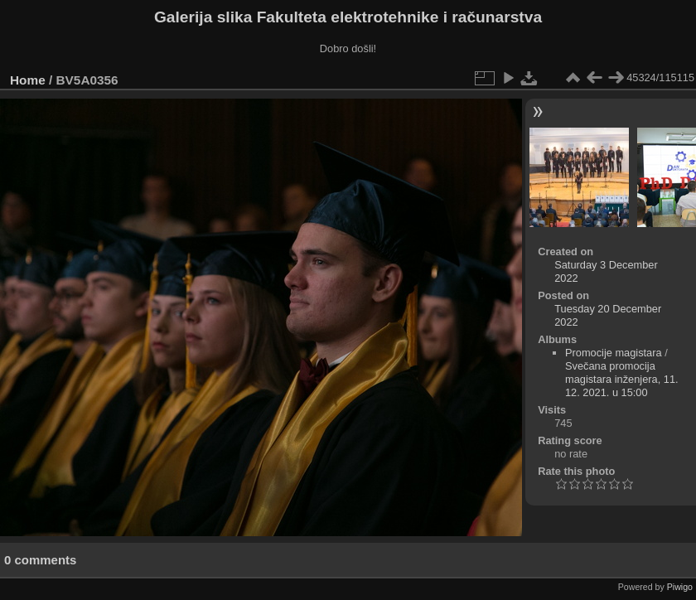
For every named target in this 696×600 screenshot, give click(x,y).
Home (28, 80)
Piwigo (680, 587)
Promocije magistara (613, 352)
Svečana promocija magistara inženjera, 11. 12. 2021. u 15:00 (622, 379)
